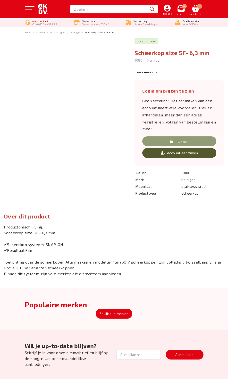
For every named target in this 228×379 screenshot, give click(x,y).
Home (28, 32)
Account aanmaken (179, 153)
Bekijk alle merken (114, 314)
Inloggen (179, 141)
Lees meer (147, 72)
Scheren (40, 32)
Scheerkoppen (57, 32)
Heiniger (75, 32)
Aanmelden (184, 354)
